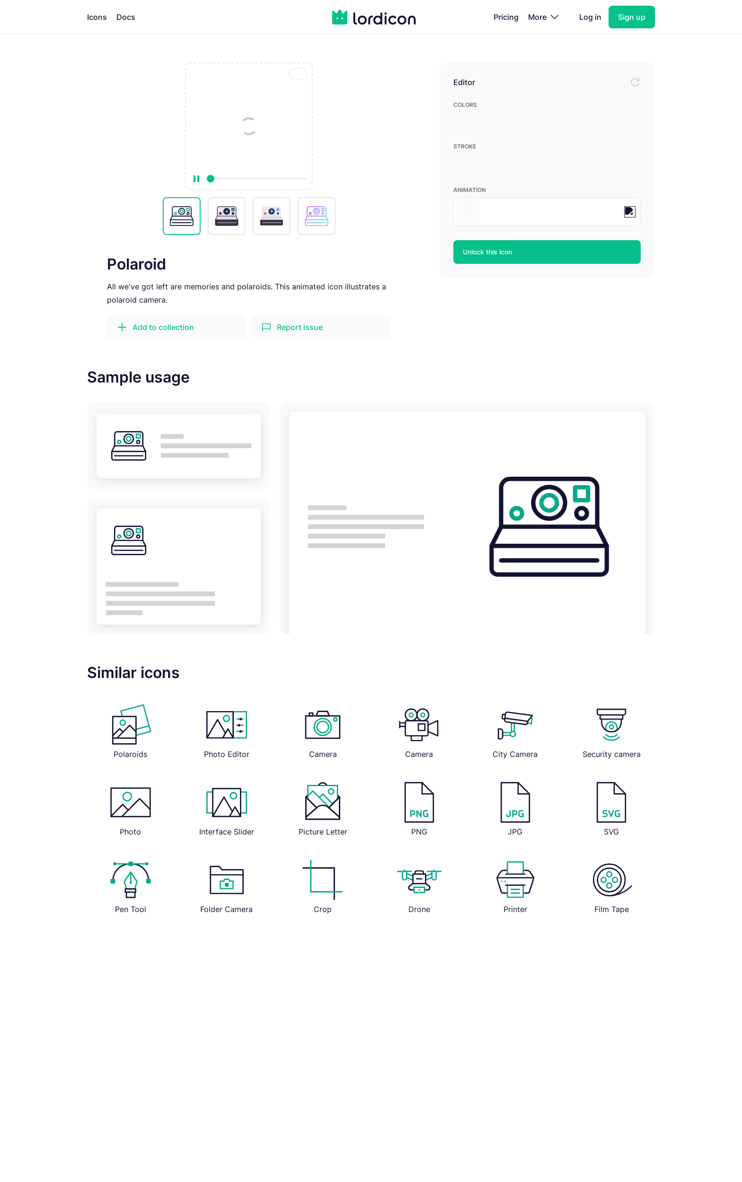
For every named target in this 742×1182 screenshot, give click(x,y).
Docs (125, 17)
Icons (97, 17)
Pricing (506, 17)
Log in (590, 17)
